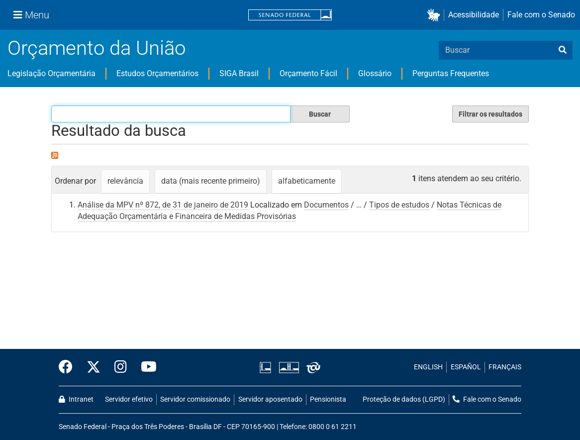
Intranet (76, 399)
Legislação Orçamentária (51, 73)
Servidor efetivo (129, 399)
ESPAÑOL (466, 367)
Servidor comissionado (195, 399)
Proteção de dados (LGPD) (404, 399)
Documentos (326, 205)
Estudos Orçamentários (157, 73)
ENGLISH (428, 367)
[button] (435, 15)
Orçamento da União (96, 48)
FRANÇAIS (504, 367)
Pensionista (328, 399)
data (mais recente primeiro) (210, 181)
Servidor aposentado (270, 399)
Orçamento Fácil (308, 73)
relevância (125, 181)
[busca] (563, 50)
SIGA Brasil (239, 73)
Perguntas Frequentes (450, 73)
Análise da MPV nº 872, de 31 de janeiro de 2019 (163, 205)
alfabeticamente (306, 181)
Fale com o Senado (541, 14)
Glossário (374, 73)
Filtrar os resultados (490, 114)
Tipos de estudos (399, 205)
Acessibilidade (473, 14)
